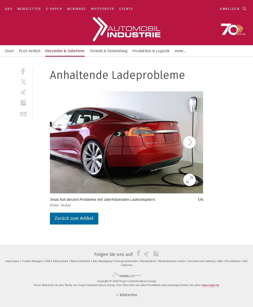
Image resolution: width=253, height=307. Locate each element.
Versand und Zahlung (201, 261)
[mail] (23, 113)
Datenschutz (61, 261)
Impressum (13, 261)
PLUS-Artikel (29, 51)
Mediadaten (149, 261)
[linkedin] (23, 103)
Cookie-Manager (32, 261)
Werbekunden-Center (172, 261)
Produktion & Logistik (151, 51)
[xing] (23, 92)
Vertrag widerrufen (126, 261)
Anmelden (229, 9)
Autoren (127, 265)
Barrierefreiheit (81, 261)
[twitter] (23, 82)
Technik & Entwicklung (108, 51)
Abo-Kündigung (102, 261)
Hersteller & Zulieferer (65, 51)
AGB (48, 261)
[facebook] (23, 71)
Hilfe (220, 261)
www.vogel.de (210, 285)
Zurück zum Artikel (74, 218)
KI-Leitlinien (233, 261)
